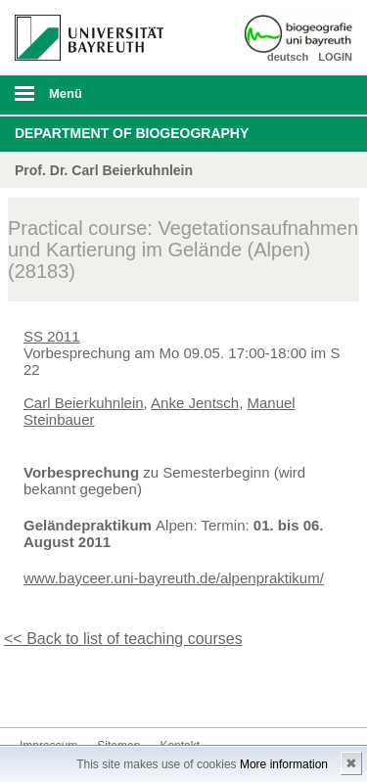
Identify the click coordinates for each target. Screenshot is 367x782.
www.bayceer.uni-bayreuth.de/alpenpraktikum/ (173, 578)
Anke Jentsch (195, 402)
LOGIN (335, 57)
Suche (320, 95)
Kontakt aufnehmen (66, 690)
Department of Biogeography (132, 133)
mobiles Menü (81, 100)
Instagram (35, 690)
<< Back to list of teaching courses (123, 638)
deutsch (287, 57)
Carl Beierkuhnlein (83, 402)
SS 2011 (51, 336)
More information (284, 764)
